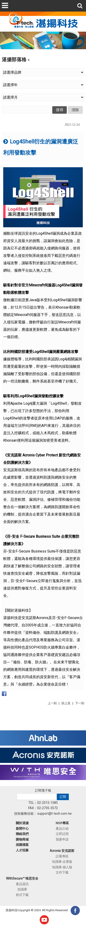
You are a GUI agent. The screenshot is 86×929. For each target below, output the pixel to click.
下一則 (79, 703)
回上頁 (65, 703)
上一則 (52, 703)
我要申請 (62, 839)
